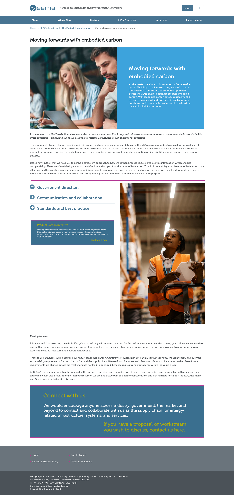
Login (187, 8)
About (35, 20)
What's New (64, 20)
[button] (200, 8)
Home (33, 28)
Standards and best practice (63, 209)
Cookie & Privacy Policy (45, 462)
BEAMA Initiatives (49, 28)
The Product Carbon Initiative (76, 28)
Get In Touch (78, 455)
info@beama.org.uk (67, 483)
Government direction (58, 188)
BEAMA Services (127, 20)
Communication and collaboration (69, 198)
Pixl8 (58, 489)
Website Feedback (81, 462)
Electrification (194, 20)
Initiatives (161, 20)
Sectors (94, 20)
